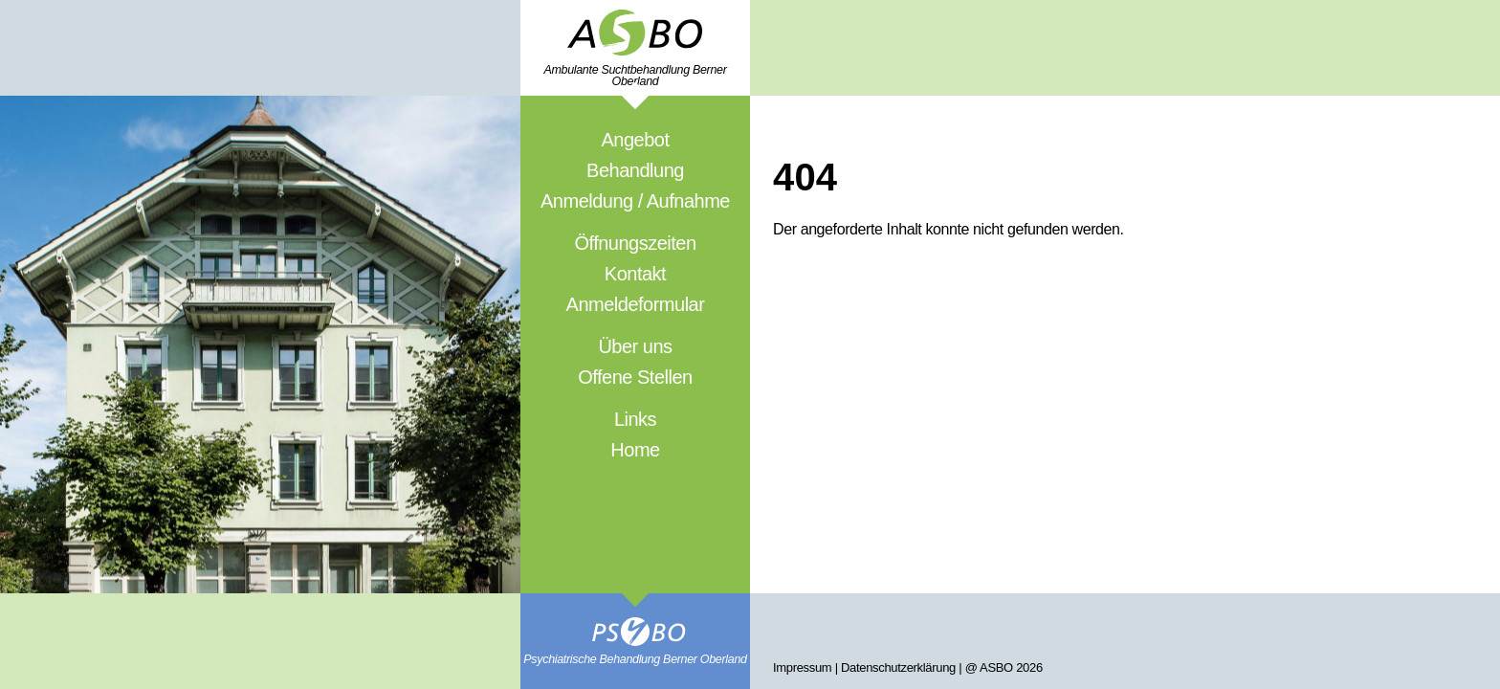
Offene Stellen (635, 377)
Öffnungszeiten (634, 243)
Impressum (802, 667)
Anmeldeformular (635, 304)
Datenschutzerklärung (898, 667)
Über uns (635, 346)
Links (635, 419)
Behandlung (635, 170)
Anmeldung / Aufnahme (635, 201)
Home (634, 449)
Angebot (635, 139)
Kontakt (635, 273)
